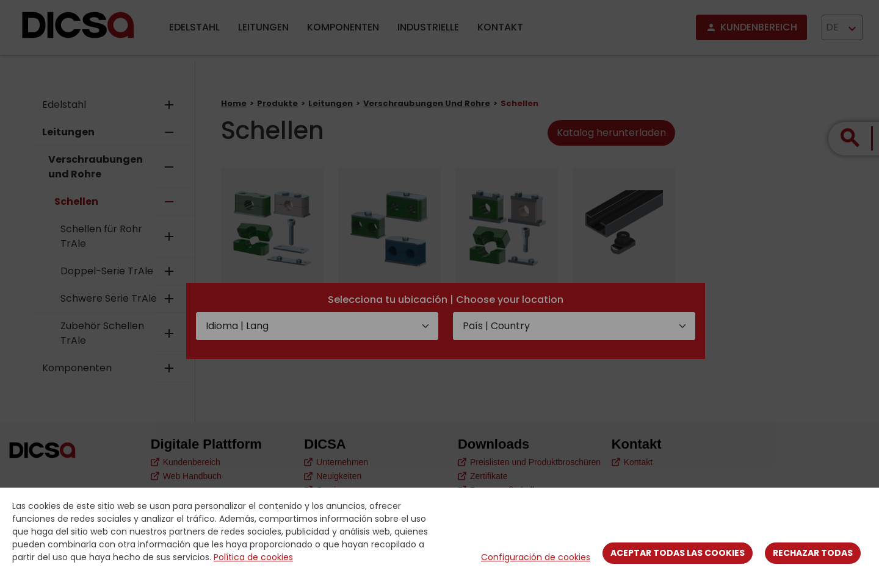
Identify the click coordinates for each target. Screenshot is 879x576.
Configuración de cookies (535, 557)
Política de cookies (253, 557)
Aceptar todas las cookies (677, 553)
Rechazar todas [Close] (813, 553)
